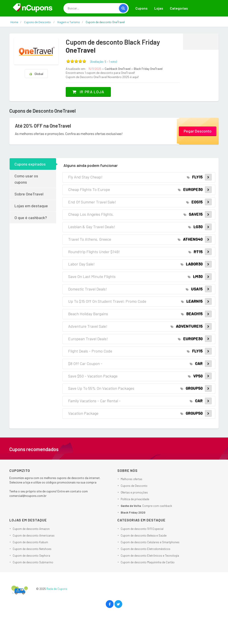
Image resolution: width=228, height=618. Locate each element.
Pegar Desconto (198, 131)
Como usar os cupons (26, 179)
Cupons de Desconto (134, 485)
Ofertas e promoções (134, 492)
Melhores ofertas (131, 479)
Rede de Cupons (57, 589)
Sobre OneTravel (28, 193)
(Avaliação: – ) (103, 61)
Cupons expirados (30, 164)
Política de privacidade (135, 499)
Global (36, 74)
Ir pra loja (88, 91)
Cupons (141, 8)
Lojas (158, 8)
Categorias (179, 8)
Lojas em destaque (31, 205)
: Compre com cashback (146, 506)
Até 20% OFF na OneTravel (43, 126)
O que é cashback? (30, 217)
